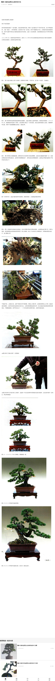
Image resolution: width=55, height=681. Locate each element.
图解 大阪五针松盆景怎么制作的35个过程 (27, 663)
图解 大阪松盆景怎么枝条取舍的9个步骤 (27, 645)
